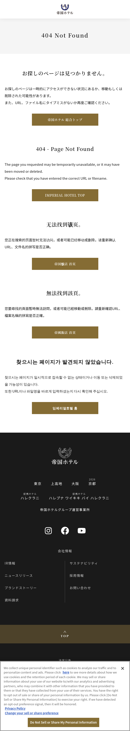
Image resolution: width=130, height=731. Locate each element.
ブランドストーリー (21, 587)
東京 (38, 483)
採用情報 (77, 575)
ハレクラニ (30, 497)
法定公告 (65, 660)
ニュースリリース (19, 575)
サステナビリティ (84, 563)
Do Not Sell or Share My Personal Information (63, 722)
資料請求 (12, 600)
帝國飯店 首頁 (65, 332)
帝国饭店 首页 (65, 264)
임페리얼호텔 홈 (65, 408)
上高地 (56, 483)
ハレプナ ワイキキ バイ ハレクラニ (79, 497)
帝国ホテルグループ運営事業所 (65, 509)
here (66, 672)
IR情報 (10, 563)
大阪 (75, 483)
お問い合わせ (80, 587)
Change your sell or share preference (32, 713)
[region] (65, 696)
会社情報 (65, 551)
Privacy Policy (15, 708)
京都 (92, 483)
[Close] (123, 668)
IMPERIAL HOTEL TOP (65, 195)
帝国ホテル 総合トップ (65, 119)
